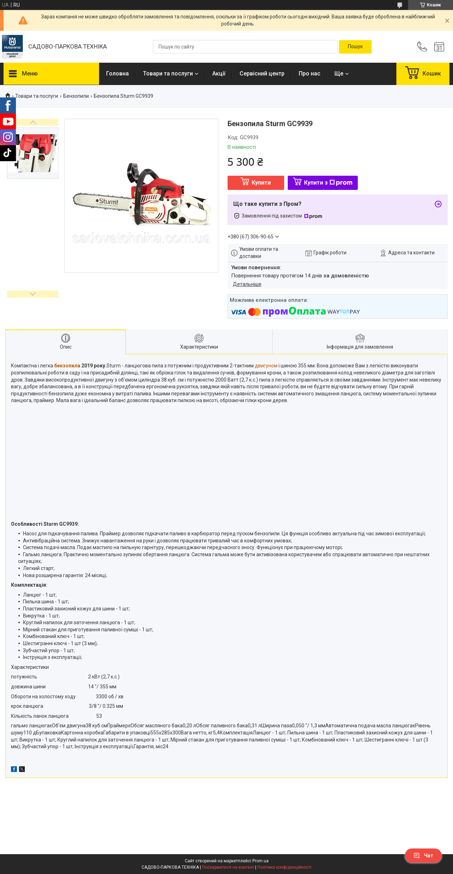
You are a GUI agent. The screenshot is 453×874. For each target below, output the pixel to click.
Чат (423, 855)
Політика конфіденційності (284, 867)
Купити (261, 182)
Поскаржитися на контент (228, 867)
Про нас (309, 73)
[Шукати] (355, 46)
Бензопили (76, 96)
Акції (218, 73)
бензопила (67, 365)
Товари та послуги (168, 73)
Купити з (328, 182)
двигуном (266, 365)
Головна (117, 73)
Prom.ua (260, 860)
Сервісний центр (262, 73)
